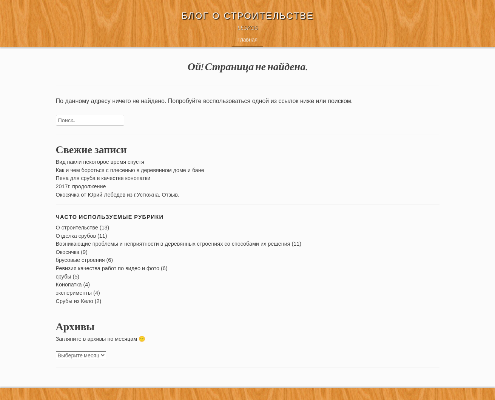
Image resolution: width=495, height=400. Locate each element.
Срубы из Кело (74, 301)
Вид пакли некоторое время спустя (100, 162)
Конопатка (69, 285)
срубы (63, 277)
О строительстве (77, 228)
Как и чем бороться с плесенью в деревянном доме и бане (130, 170)
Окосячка (68, 252)
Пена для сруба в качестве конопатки (103, 178)
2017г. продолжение (81, 186)
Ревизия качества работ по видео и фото (108, 268)
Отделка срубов (76, 236)
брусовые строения (80, 260)
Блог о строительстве (247, 16)
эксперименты (74, 293)
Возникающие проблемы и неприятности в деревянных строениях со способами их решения (173, 244)
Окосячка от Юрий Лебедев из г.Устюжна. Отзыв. (117, 195)
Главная (247, 40)
